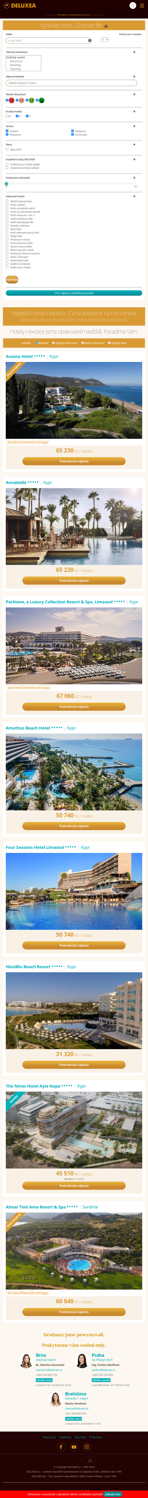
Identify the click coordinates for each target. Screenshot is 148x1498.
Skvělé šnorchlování (20, 264)
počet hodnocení (92, 341)
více (45, 440)
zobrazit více (113, 1494)
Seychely (23, 69)
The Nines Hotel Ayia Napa (39, 1084)
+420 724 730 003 (102, 1373)
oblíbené (41, 341)
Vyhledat (16, 278)
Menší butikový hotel (20, 201)
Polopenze (80, 131)
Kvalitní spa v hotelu (20, 267)
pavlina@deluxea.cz (103, 1368)
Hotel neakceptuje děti (21, 222)
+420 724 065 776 (46, 1373)
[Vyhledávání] (133, 5)
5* (28, 116)
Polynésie (95, 1435)
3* (8, 116)
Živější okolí (16, 236)
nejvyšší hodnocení (64, 341)
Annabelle (22, 481)
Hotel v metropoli (19, 257)
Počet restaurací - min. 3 (22, 215)
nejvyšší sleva (117, 341)
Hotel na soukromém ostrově (25, 211)
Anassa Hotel (25, 355)
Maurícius (23, 61)
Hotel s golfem (17, 204)
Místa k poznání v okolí (21, 250)
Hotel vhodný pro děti (21, 218)
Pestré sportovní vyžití (21, 243)
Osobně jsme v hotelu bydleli (25, 164)
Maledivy (23, 65)
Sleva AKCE (15, 149)
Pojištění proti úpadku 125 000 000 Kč (74, 1489)
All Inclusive (81, 134)
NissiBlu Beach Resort (34, 965)
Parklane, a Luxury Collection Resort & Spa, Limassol (65, 600)
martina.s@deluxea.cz (49, 1368)
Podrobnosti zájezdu (74, 460)
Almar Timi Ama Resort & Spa (42, 1205)
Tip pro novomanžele (21, 246)
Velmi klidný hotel (19, 260)
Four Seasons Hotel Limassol (41, 845)
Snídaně (14, 131)
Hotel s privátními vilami (22, 208)
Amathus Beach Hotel (34, 726)
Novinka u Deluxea (19, 225)
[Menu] (141, 5)
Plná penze (15, 134)
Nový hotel (15, 229)
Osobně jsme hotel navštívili (24, 168)
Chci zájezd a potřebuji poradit (74, 291)
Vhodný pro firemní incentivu (25, 253)
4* (18, 116)
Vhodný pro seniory (20, 239)
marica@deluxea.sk (76, 1407)
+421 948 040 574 (75, 1412)
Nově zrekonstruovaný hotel (24, 232)
